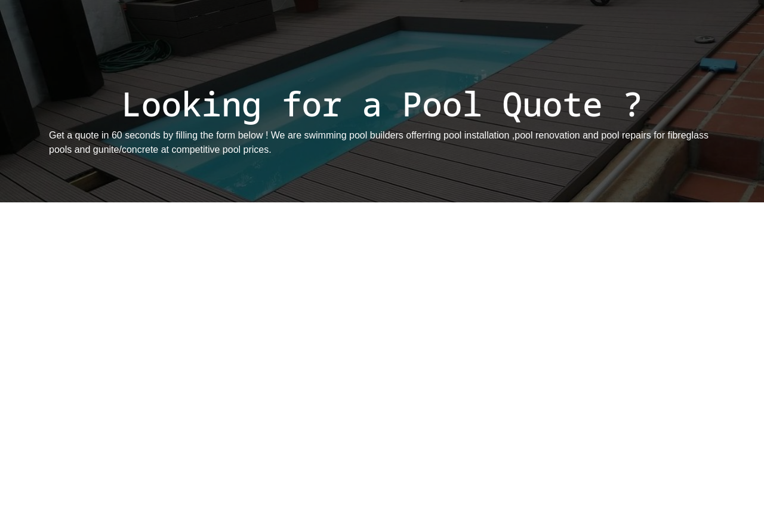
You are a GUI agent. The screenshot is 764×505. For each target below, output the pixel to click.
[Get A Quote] (378, 351)
